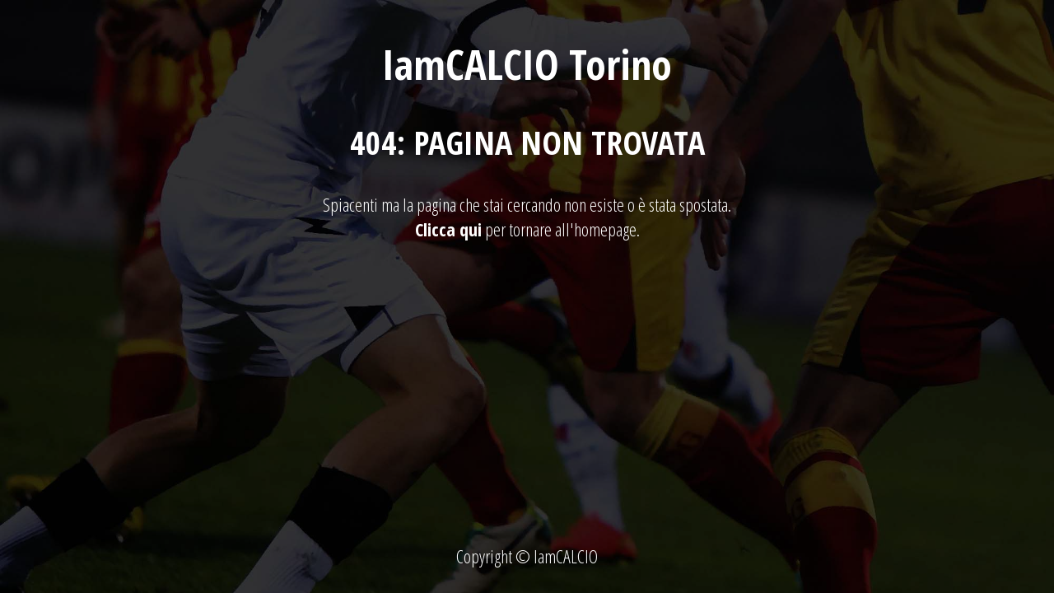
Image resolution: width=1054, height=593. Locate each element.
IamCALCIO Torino (527, 64)
